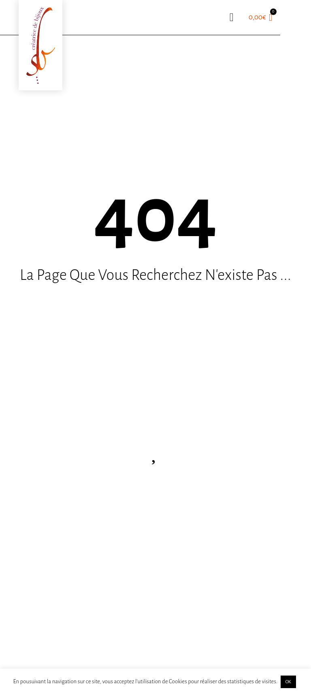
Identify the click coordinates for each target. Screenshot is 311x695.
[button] (231, 17)
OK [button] (288, 681)
